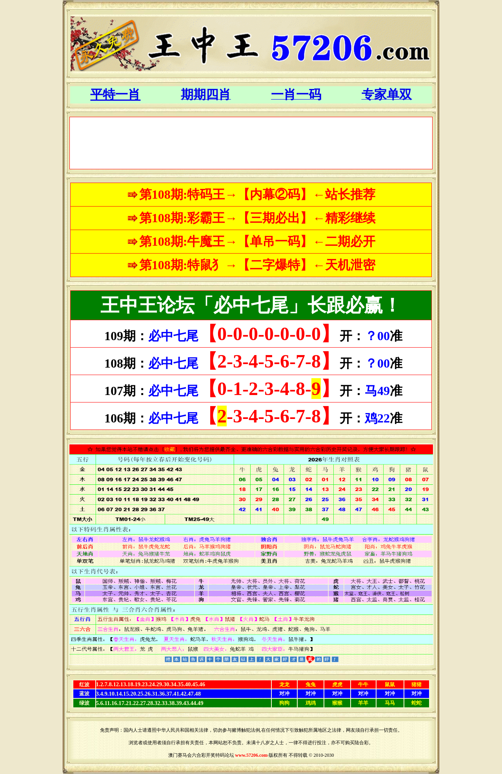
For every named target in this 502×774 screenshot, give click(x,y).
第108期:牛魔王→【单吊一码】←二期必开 (257, 241)
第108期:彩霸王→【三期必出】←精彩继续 (257, 218)
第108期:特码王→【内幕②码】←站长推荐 (257, 194)
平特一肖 (115, 94)
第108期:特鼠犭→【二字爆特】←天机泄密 (257, 265)
